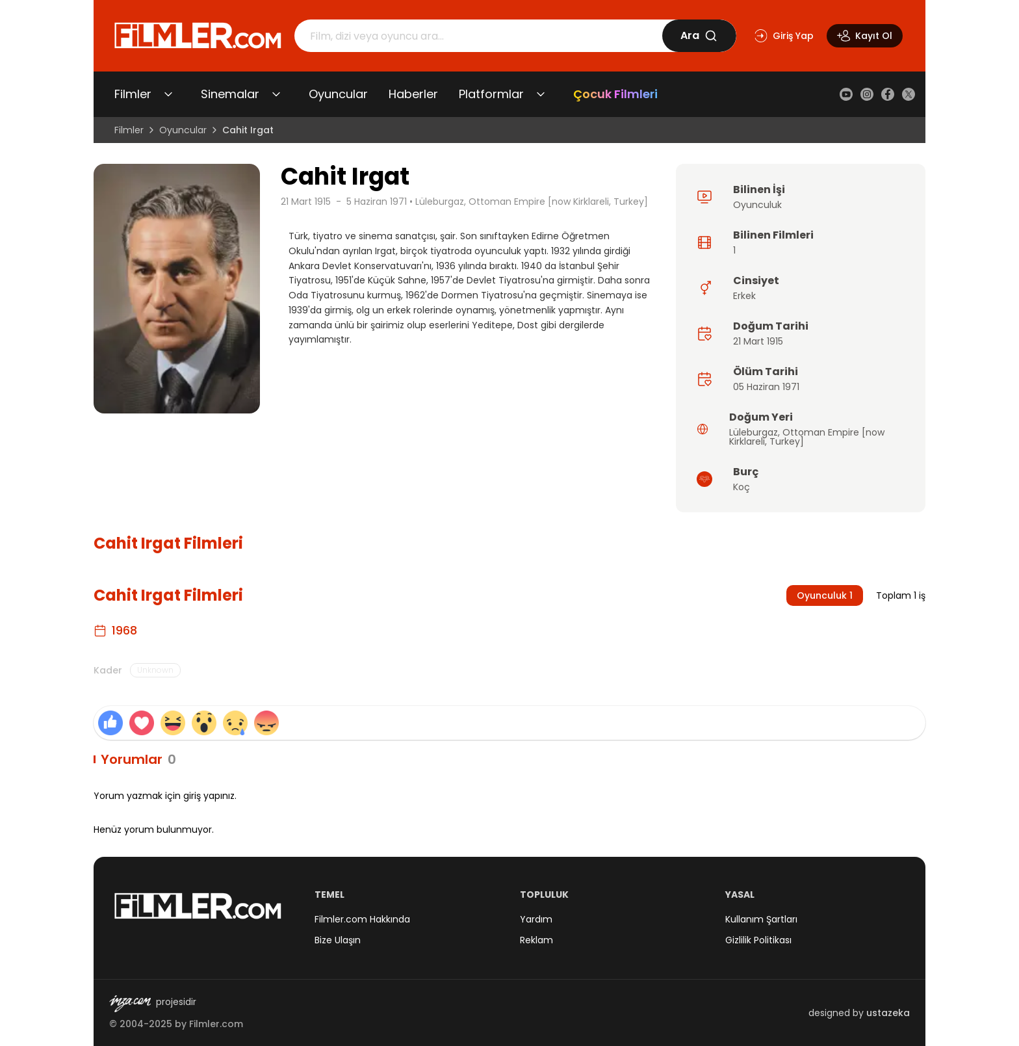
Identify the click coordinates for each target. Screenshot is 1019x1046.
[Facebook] (887, 94)
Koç (741, 486)
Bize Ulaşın (338, 940)
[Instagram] (866, 94)
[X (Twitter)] (908, 94)
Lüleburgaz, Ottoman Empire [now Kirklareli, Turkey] (531, 201)
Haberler (413, 94)
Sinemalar (230, 94)
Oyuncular (338, 94)
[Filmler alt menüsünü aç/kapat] (168, 94)
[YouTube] (846, 94)
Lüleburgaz (753, 432)
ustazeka (888, 1012)
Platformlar (491, 94)
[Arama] (478, 36)
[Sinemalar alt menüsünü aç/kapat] (276, 94)
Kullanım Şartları (761, 919)
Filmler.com (216, 1023)
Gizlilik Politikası (758, 940)
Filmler (132, 94)
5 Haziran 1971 (376, 201)
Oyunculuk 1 (825, 595)
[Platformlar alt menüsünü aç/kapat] (540, 94)
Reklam (536, 940)
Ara (698, 35)
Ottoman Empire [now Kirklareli (806, 437)
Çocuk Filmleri (615, 94)
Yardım (536, 919)
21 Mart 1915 (306, 201)
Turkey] (786, 441)
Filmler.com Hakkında (362, 919)
